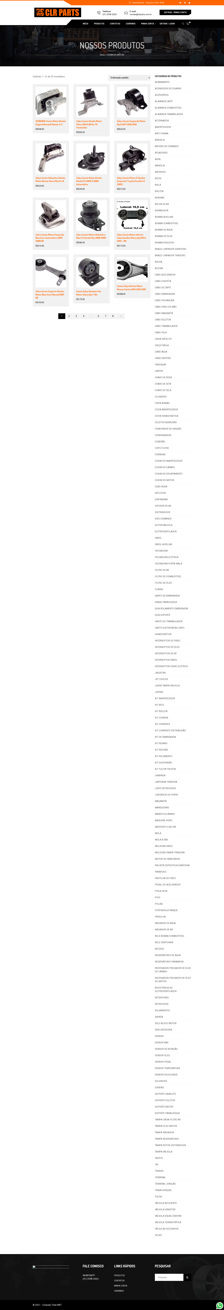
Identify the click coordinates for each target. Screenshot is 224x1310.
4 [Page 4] (83, 316)
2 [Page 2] (69, 316)
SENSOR (159, 1036)
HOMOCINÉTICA (163, 634)
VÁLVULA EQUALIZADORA (168, 1216)
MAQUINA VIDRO (163, 820)
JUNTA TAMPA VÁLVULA (167, 685)
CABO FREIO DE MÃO (166, 306)
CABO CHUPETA (163, 281)
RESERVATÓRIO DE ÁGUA (168, 955)
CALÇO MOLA (162, 345)
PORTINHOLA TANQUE (166, 910)
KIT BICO (159, 705)
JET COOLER (161, 679)
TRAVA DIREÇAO (163, 1190)
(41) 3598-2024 (110, 14)
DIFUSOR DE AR (163, 505)
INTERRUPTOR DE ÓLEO (167, 647)
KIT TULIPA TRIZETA (165, 769)
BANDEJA (160, 165)
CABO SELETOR (163, 319)
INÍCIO (85, 23)
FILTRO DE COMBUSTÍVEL (168, 576)
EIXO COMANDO (163, 518)
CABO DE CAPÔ (163, 287)
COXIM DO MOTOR (164, 480)
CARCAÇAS (160, 364)
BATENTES (160, 172)
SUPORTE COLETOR (165, 1100)
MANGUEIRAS (162, 807)
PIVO (157, 897)
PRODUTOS (99, 23)
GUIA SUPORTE (162, 615)
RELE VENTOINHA (164, 942)
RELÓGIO (159, 948)
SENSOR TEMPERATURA (167, 1068)
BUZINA (159, 268)
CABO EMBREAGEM (165, 294)
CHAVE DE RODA (163, 377)
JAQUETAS (160, 672)
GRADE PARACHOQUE (166, 602)
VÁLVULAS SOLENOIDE (167, 1228)
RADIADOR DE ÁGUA (165, 923)
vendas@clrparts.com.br (141, 14)
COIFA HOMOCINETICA (166, 416)
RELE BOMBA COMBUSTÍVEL (169, 936)
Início (102, 55)
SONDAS (159, 1087)
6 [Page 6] (98, 316)
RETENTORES (162, 997)
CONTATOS (115, 23)
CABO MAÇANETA (164, 313)
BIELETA (159, 191)
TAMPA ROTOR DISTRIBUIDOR (170, 1145)
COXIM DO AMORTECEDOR (168, 461)
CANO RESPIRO (163, 358)
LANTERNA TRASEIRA (166, 782)
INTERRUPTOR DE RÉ (166, 653)
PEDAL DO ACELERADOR (167, 884)
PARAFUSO (160, 871)
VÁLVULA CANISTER (165, 1209)
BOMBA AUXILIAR (164, 217)
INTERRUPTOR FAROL (166, 660)
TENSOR (159, 1171)
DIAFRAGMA (161, 499)
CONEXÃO (160, 441)
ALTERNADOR (162, 120)
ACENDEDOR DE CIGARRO (168, 88)
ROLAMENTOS (162, 1010)
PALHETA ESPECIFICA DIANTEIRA (172, 865)
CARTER (159, 371)
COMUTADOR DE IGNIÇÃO (168, 428)
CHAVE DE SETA (163, 383)
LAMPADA (160, 775)
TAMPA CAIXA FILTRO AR (168, 1119)
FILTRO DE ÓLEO (163, 583)
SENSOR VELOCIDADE (166, 1074)
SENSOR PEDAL (163, 1061)
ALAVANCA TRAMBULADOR (169, 114)
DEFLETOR (160, 493)
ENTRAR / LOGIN (167, 23)
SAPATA (159, 1017)
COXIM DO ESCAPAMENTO (168, 473)
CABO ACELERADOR (165, 274)
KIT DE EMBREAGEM (165, 737)
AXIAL (158, 159)
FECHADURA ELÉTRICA (166, 557)
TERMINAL (160, 1177)
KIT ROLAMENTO (163, 756)
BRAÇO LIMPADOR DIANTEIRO (170, 249)
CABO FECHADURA (164, 300)
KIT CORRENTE (162, 724)
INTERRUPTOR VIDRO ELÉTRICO (171, 666)
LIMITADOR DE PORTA (166, 794)
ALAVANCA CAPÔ (164, 101)
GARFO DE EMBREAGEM (167, 595)
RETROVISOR (161, 1004)
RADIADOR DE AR (164, 929)
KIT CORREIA (161, 717)
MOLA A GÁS (161, 839)
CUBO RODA (161, 486)
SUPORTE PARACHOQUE (167, 1113)
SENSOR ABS (161, 1042)
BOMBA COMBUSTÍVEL (167, 223)
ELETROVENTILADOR (166, 531)
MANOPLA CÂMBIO (165, 814)
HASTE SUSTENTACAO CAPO (169, 627)
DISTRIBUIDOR (162, 512)
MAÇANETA (161, 801)
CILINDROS (161, 396)
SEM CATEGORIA (163, 1029)
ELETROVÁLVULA (163, 525)
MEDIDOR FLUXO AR (165, 826)
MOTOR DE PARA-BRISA (167, 859)
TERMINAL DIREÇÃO (165, 1183)
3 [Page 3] (76, 316)
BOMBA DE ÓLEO (163, 236)
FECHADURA (161, 550)
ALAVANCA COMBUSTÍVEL (168, 107)
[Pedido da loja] (129, 78)
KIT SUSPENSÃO (163, 762)
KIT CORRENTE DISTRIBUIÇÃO (170, 730)
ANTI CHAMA (161, 133)
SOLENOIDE (161, 1081)
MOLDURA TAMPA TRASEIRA (170, 852)
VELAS (158, 1235)
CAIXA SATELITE (163, 339)
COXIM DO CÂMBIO (165, 467)
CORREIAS (160, 454)
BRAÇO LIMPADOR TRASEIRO (170, 255)
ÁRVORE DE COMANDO (167, 146)
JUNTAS (159, 692)
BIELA (158, 184)
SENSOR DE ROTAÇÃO (166, 1049)
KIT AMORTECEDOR (165, 698)
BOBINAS (159, 197)
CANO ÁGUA (161, 351)
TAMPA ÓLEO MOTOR (166, 1126)
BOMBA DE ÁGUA (163, 229)
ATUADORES (161, 152)
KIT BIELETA (161, 711)
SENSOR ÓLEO (162, 1055)
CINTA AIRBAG (162, 403)
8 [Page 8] (113, 316)
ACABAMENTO (162, 82)
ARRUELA (160, 140)
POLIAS (159, 904)
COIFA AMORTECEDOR (166, 409)
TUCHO (158, 1196)
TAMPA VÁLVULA (163, 1151)
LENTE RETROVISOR (165, 788)
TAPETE (159, 1158)
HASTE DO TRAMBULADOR (168, 621)
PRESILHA (160, 916)
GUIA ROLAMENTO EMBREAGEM (171, 608)
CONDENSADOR (163, 435)
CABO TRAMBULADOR (166, 326)
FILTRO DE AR (162, 570)
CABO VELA (161, 332)
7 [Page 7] (105, 316)
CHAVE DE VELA (163, 390)
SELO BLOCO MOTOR (165, 1023)
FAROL (158, 538)
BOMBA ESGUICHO (164, 242)
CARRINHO (130, 23)
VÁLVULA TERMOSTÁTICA (168, 1222)
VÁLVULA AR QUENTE (166, 1203)
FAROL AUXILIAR (163, 544)
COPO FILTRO (162, 448)
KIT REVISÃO (161, 749)
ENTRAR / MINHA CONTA (175, 12)
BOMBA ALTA (161, 210)
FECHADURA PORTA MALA (168, 563)
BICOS (158, 178)
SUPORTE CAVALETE (165, 1094)
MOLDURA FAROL (164, 846)
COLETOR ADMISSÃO (166, 422)
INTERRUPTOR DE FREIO (167, 640)
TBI (156, 1164)
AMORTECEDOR (163, 127)
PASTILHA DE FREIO (165, 878)
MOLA (158, 833)
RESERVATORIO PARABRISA (169, 961)
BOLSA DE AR (162, 204)
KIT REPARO (161, 743)
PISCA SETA (161, 891)
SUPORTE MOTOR (164, 1106)
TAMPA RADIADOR (164, 1132)
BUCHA (158, 262)
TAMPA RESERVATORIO (167, 1139)
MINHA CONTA (147, 23)
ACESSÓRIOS (162, 95)
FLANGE (159, 589)
